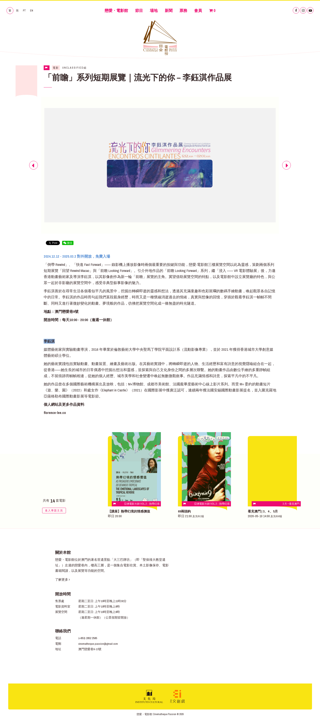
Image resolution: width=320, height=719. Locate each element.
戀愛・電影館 (116, 10)
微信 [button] (67, 242)
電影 (56, 67)
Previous (33, 169)
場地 (154, 10)
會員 (198, 10)
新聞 (169, 10)
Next (286, 169)
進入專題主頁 (54, 510)
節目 (139, 10)
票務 (183, 10)
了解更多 (62, 579)
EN (31, 10)
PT (24, 10)
